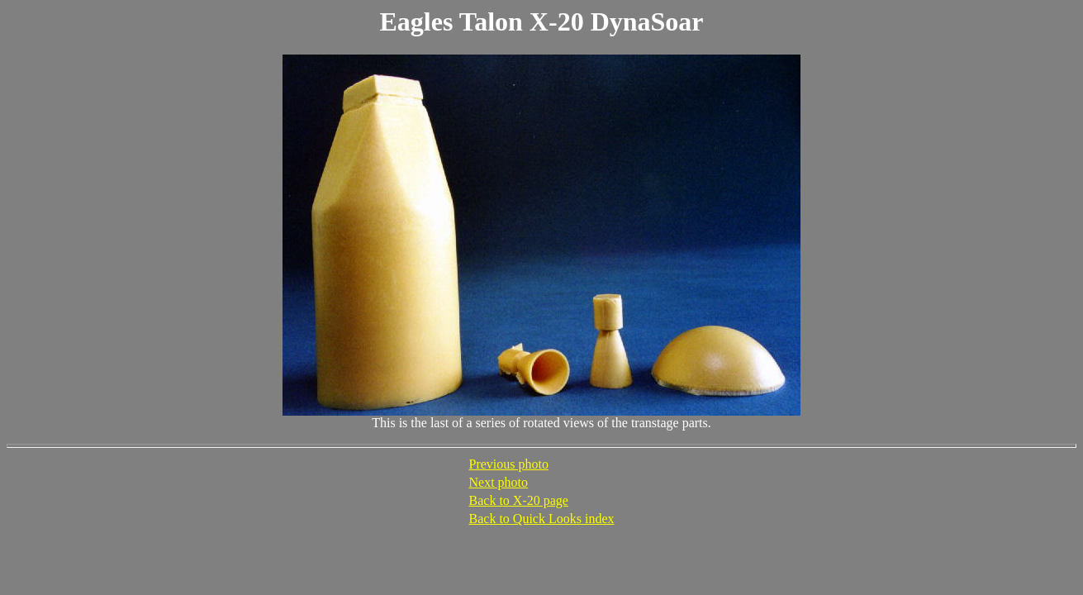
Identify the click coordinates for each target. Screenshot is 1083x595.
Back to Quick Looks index (542, 519)
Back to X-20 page (518, 500)
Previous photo (509, 464)
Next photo (499, 482)
